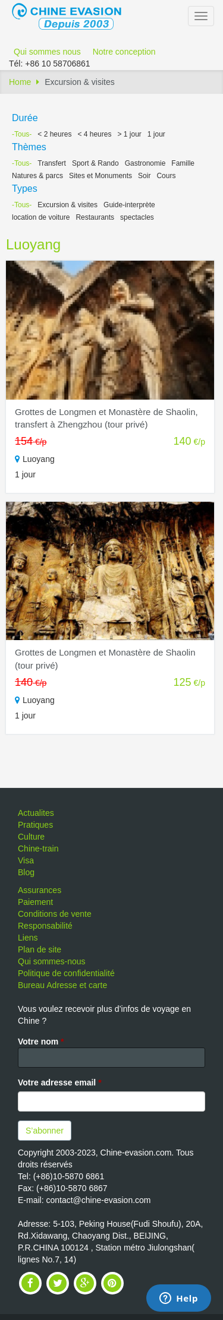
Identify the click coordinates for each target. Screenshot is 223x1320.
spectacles (137, 217)
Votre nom (41, 1041)
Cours (165, 176)
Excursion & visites (67, 205)
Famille (182, 163)
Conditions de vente (55, 914)
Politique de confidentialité (66, 973)
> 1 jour (129, 134)
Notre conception (124, 51)
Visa (26, 860)
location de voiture (41, 217)
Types (24, 188)
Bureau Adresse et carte (62, 985)
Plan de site (39, 949)
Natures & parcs (37, 176)
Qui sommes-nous (52, 961)
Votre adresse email (60, 1082)
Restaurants (95, 217)
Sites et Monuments (100, 176)
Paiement (35, 902)
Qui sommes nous (47, 51)
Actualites (36, 813)
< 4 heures (94, 134)
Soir (144, 176)
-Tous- (22, 134)
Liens (27, 937)
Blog (26, 872)
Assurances (39, 890)
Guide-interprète (129, 205)
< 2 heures (54, 134)
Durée (25, 118)
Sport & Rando (95, 163)
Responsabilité (45, 925)
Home (20, 82)
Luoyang (33, 244)
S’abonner (45, 1130)
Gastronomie (145, 163)
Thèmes (29, 147)
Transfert (51, 163)
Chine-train (38, 848)
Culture (31, 836)
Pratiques (35, 825)
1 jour (156, 134)
